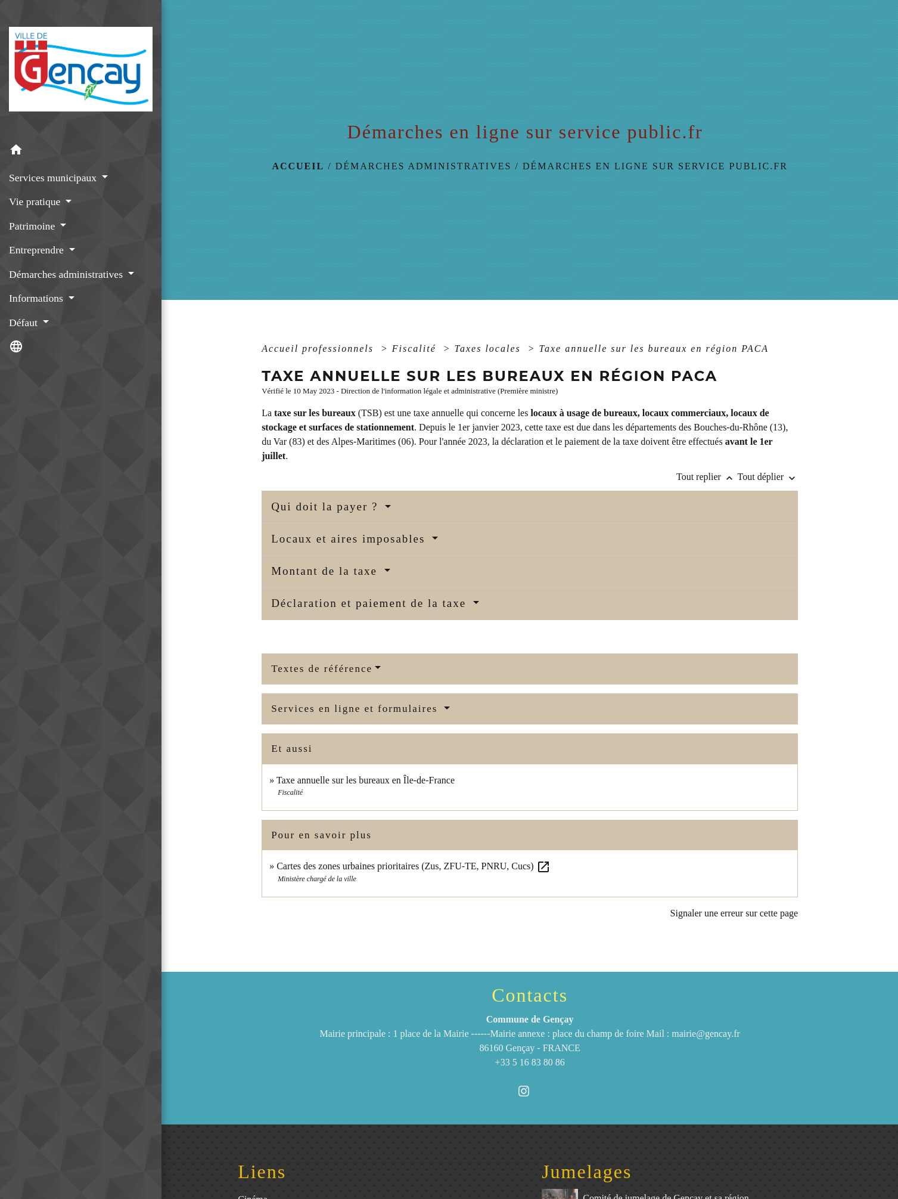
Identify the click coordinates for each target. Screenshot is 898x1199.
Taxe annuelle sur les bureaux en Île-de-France (365, 780)
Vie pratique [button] (36, 201)
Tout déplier (768, 477)
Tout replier (707, 477)
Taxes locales (489, 348)
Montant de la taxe (326, 571)
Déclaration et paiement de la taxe (370, 603)
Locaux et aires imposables (350, 538)
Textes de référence (321, 668)
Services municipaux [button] (54, 178)
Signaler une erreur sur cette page (734, 913)
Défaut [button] (24, 323)
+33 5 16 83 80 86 (530, 1062)
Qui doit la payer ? (326, 506)
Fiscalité (416, 348)
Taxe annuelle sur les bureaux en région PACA (654, 348)
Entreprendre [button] (37, 250)
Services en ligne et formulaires (356, 708)
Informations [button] (37, 298)
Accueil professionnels (319, 348)
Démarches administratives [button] (67, 274)
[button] (81, 151)
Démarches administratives (423, 166)
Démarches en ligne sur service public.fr (655, 166)
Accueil (298, 166)
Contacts (530, 995)
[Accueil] (81, 69)
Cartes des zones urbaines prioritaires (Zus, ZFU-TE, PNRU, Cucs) (413, 866)
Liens (262, 1171)
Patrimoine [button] (33, 226)
